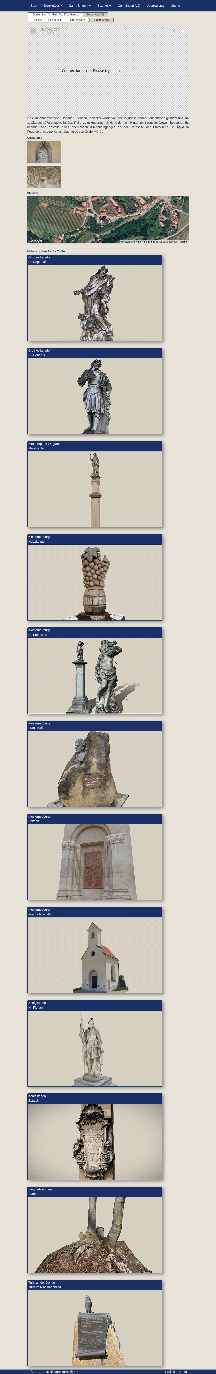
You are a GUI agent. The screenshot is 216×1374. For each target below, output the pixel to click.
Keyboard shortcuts (131, 242)
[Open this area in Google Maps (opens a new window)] (35, 240)
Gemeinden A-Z (129, 5)
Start (34, 5)
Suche (175, 5)
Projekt (170, 1372)
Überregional (155, 5)
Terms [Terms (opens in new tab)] (184, 242)
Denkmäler (53, 5)
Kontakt (184, 1372)
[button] (108, 217)
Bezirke (104, 5)
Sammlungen (80, 5)
